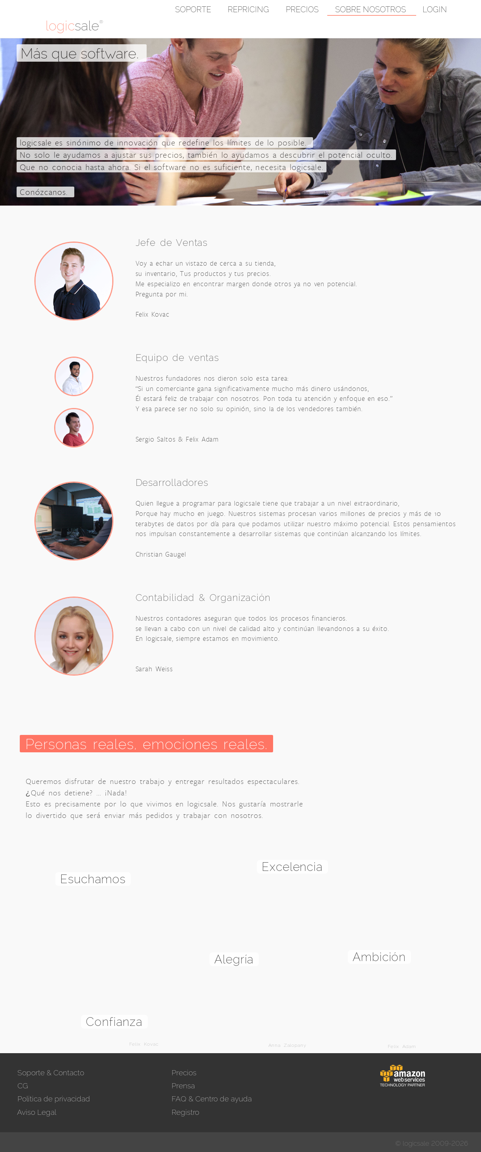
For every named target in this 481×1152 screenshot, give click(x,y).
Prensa (182, 1085)
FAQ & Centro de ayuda (211, 1098)
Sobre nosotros (370, 9)
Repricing (248, 9)
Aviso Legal (35, 1112)
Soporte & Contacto (49, 1072)
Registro (184, 1112)
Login (435, 9)
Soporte (193, 9)
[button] (464, 10)
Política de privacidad (52, 1098)
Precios (302, 9)
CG (21, 1085)
